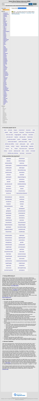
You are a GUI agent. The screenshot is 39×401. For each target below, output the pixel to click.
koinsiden (5, 71)
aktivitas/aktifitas (8, 163)
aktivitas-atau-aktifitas (9, 143)
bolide (4, 22)
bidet (4, 20)
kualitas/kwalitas (8, 235)
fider (4, 43)
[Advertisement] (24, 25)
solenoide (5, 98)
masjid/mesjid (8, 247)
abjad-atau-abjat (24, 146)
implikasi (16, 137)
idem (4, 52)
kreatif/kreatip (22, 231)
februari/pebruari (8, 197)
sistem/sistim (21, 258)
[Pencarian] (15, 4)
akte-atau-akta (23, 137)
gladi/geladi (8, 210)
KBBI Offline (8, 362)
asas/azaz (8, 179)
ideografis (5, 60)
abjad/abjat (8, 158)
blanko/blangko (22, 160)
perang (4, 82)
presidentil (5, 89)
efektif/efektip (22, 181)
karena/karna (22, 217)
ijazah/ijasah (8, 227)
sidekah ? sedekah (5, 96)
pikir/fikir (22, 242)
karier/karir (22, 220)
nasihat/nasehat (8, 260)
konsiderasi (5, 75)
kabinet (5, 69)
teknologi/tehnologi (22, 267)
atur (4, 17)
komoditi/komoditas (22, 227)
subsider (5, 100)
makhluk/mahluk (8, 244)
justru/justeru (21, 215)
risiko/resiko (21, 251)
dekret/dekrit (21, 172)
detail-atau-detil (17, 150)
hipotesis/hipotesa (8, 224)
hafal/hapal (8, 217)
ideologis (5, 63)
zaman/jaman (22, 270)
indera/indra (21, 197)
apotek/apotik (8, 177)
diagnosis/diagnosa (22, 177)
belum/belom (8, 188)
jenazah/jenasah (21, 210)
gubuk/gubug (8, 213)
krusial (17, 143)
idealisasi (5, 48)
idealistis (5, 51)
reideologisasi (6, 90)
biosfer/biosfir (22, 158)
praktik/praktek (22, 244)
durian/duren (21, 179)
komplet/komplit (21, 229)
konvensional (28, 153)
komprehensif (21, 130)
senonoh (7, 148)
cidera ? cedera (5, 28)
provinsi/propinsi (21, 247)
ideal (4, 46)
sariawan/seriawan (22, 253)
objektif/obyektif (22, 237)
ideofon (4, 56)
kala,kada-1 (28, 130)
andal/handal (8, 170)
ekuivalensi (30, 134)
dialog (11, 132)
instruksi (5, 68)
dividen (4, 36)
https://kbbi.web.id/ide (22, 8)
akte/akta (8, 160)
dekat (4, 32)
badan (4, 18)
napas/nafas (8, 258)
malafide (5, 78)
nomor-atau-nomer (23, 148)
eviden (4, 41)
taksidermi (5, 101)
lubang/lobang (9, 242)
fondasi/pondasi (8, 199)
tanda (4, 103)
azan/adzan (8, 186)
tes (11, 148)
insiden (4, 66)
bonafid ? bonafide (5, 24)
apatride (5, 15)
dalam (33, 130)
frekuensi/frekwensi (8, 206)
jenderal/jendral (22, 213)
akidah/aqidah (8, 165)
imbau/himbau (9, 231)
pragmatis (31, 146)
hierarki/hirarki (9, 222)
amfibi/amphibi (9, 167)
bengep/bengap (8, 190)
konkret (27, 150)
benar (23, 150)
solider (4, 99)
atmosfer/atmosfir (8, 184)
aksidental (5, 13)
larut (4, 76)
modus (4, 80)
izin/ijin (21, 206)
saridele (5, 93)
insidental (5, 67)
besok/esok (8, 193)
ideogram (5, 61)
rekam (4, 91)
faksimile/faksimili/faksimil (21, 193)
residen (4, 92)
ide (4, 9)
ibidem (4, 44)
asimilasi (5, 16)
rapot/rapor (22, 249)
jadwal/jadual (22, 208)
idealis (4, 47)
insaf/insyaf (21, 199)
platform (32, 143)
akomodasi (22, 153)
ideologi (5, 62)
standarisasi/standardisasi (21, 260)
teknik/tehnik (21, 265)
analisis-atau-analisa (22, 141)
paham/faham (22, 240)
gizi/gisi (8, 208)
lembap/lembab (8, 240)
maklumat (5, 77)
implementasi (30, 137)
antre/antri (8, 174)
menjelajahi (24, 139)
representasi (31, 148)
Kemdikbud (15, 289)
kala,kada (10, 130)
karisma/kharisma (22, 222)
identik (4, 54)
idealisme (5, 50)
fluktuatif (30, 139)
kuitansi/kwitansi (8, 237)
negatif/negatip (8, 263)
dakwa (4, 30)
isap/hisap (22, 201)
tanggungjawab (18, 134)
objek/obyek (21, 235)
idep (4, 65)
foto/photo (8, 203)
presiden (5, 87)
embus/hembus (22, 190)
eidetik (4, 37)
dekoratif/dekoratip (22, 170)
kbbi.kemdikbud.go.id (6, 297)
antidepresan (6, 14)
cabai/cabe (22, 163)
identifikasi (5, 53)
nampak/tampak (8, 256)
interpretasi (21, 132)
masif (30, 141)
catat (4, 26)
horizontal (16, 132)
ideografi (5, 59)
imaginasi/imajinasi (8, 229)
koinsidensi (5, 73)
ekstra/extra (21, 186)
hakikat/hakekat (8, 220)
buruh (5, 130)
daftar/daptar (22, 167)
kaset (4, 70)
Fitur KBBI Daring (14, 285)
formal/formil (8, 201)
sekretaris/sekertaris (22, 256)
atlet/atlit (8, 181)
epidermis (5, 40)
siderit (4, 97)
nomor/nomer (8, 267)
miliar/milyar (8, 253)
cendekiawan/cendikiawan (21, 165)
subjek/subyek (22, 263)
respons (17, 146)
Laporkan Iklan (5, 369)
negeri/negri (8, 265)
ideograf (5, 58)
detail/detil (22, 174)
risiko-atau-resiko (9, 134)
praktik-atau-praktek (11, 139)
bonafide (5, 25)
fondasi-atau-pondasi (30, 132)
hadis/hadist (8, 215)
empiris (18, 139)
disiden (4, 34)
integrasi (15, 130)
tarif (4, 104)
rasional (12, 146)
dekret (4, 33)
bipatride (5, 21)
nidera (4, 81)
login (28, 143)
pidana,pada (22, 143)
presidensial (5, 88)
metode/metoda (8, 249)
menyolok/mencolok (8, 251)
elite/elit (21, 188)
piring (4, 85)
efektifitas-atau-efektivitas (13, 153)
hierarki (16, 148)
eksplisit (6, 132)
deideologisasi (6, 31)
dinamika (7, 146)
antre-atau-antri (9, 137)
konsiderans (5, 74)
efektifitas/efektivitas (22, 184)
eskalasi (5, 150)
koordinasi (25, 134)
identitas (5, 55)
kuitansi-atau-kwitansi (12, 141)
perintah (5, 84)
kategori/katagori (21, 224)
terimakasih (33, 150)
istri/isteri (22, 203)
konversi (10, 150)
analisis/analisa (8, 172)
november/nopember (8, 270)
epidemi (5, 38)
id (3, 45)
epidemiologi (6, 39)
